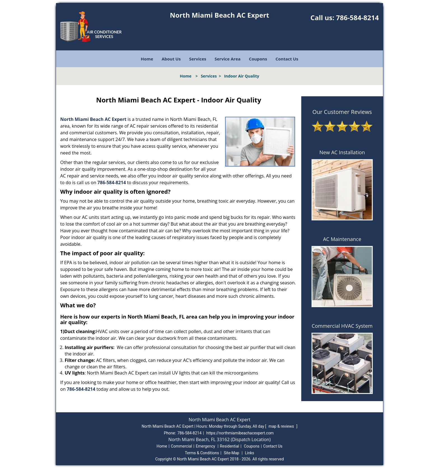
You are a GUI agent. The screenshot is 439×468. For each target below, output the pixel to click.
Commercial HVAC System (342, 325)
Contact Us (286, 59)
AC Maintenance (342, 239)
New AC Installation (342, 152)
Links (249, 453)
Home (147, 59)
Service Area (228, 59)
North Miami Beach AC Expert (93, 119)
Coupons (258, 59)
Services (197, 59)
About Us (171, 59)
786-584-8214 (357, 17)
